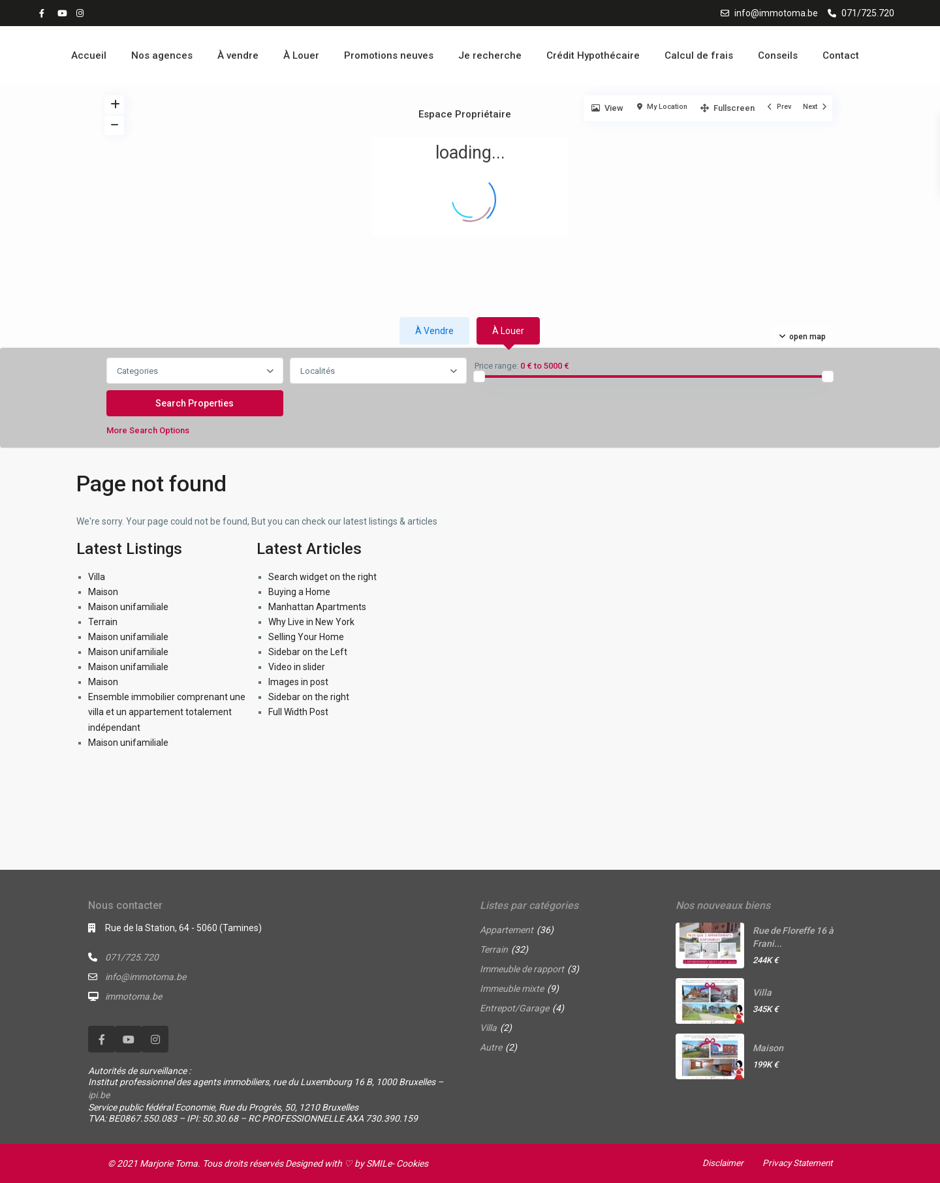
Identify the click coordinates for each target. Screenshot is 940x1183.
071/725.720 (867, 13)
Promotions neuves (388, 55)
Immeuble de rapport (522, 969)
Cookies (412, 1163)
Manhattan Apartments (317, 607)
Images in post (298, 682)
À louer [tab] (508, 331)
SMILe (379, 1163)
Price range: (496, 366)
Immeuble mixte (512, 988)
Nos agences (162, 55)
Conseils (778, 55)
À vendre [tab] (434, 331)
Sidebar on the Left (307, 652)
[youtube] (63, 13)
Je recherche (490, 55)
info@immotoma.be (776, 13)
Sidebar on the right (308, 697)
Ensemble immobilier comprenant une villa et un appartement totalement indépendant (166, 712)
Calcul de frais (699, 55)
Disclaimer (718, 1163)
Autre (491, 1047)
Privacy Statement (795, 1163)
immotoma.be (133, 996)
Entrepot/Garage (514, 1008)
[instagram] (81, 13)
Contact (840, 55)
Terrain (103, 622)
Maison (103, 592)
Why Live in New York (311, 622)
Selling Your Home (306, 637)
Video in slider (296, 667)
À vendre (237, 55)
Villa (96, 577)
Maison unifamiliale (128, 607)
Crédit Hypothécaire (593, 55)
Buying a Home (299, 592)
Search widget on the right (322, 577)
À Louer (301, 55)
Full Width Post (298, 712)
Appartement (506, 930)
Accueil (88, 55)
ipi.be (99, 1095)
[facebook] (45, 13)
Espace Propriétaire (464, 114)
